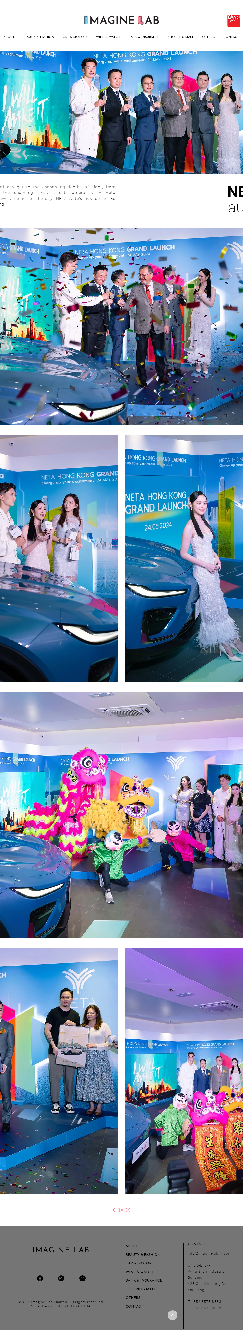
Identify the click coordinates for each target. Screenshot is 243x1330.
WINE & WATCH (139, 1272)
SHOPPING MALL (141, 1289)
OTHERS (133, 1298)
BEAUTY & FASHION (143, 1255)
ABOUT (132, 1246)
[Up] (172, 1315)
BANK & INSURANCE (143, 1281)
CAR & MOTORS (140, 1263)
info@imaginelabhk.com (210, 1253)
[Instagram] (61, 1278)
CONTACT (134, 1307)
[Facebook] (40, 1278)
